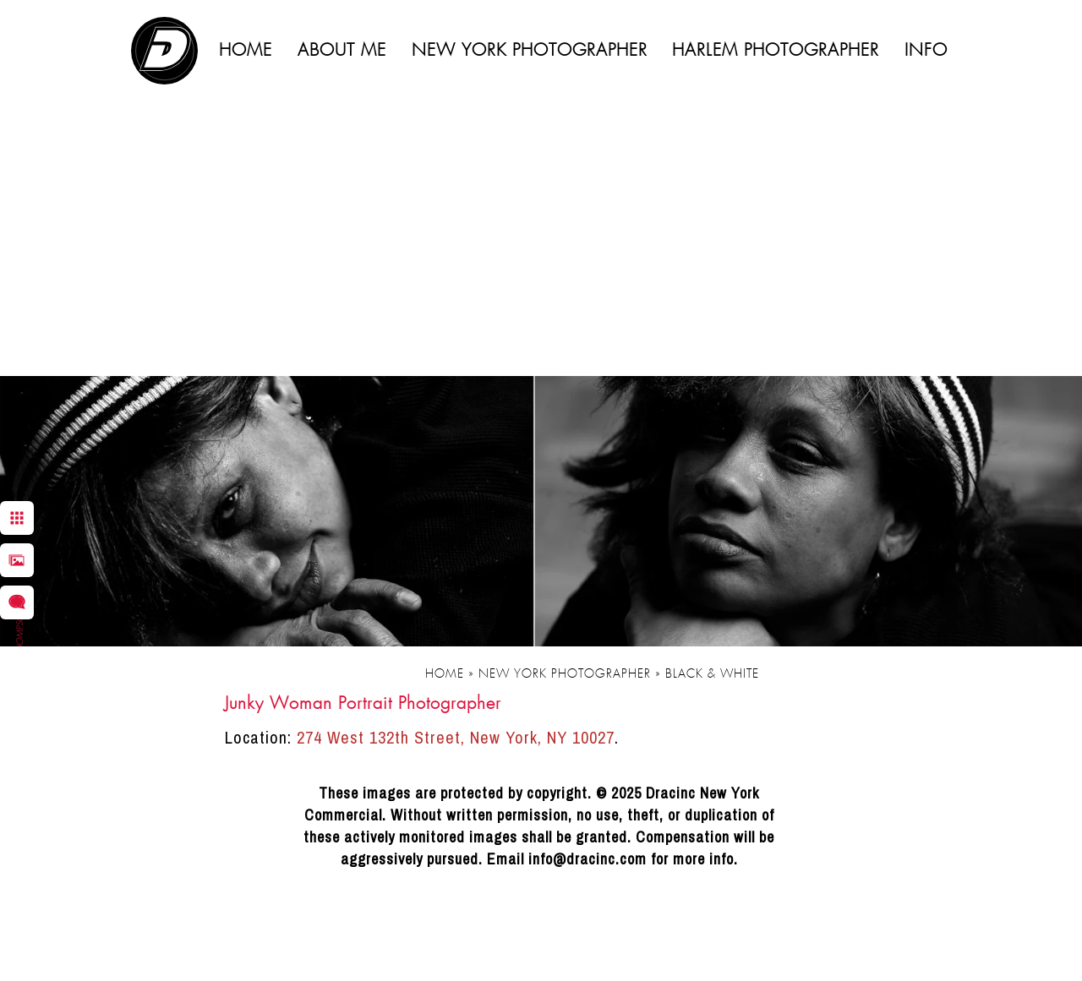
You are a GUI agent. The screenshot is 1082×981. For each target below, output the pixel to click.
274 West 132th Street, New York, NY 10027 (456, 737)
